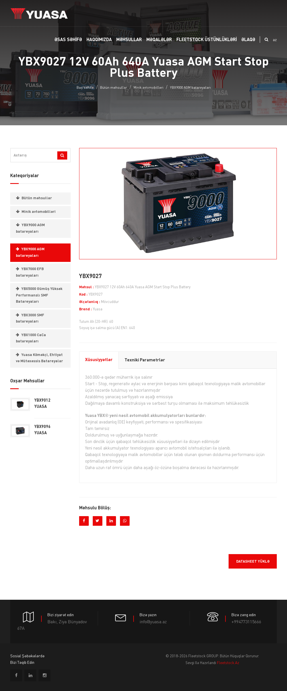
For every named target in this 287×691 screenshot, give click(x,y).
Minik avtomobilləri (148, 88)
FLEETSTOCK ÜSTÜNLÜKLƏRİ (206, 40)
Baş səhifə (85, 88)
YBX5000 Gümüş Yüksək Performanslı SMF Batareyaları (39, 295)
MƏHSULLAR (129, 40)
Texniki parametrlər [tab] (144, 360)
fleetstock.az (228, 663)
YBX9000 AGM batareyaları (190, 88)
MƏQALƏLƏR (159, 40)
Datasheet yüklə (252, 561)
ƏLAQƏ (248, 40)
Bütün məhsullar (113, 88)
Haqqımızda (99, 40)
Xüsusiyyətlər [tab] (99, 360)
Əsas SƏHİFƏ (68, 40)
